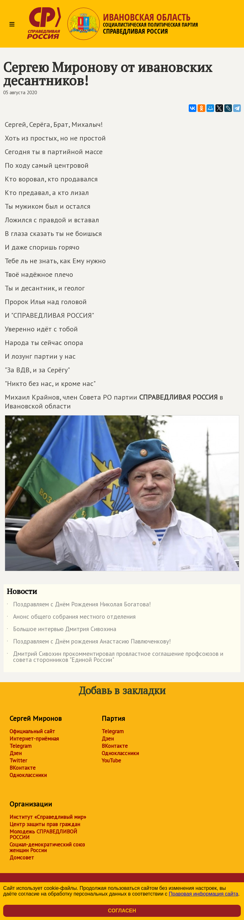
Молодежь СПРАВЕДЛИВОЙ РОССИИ (43, 834)
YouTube (111, 760)
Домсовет (22, 857)
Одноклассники (28, 775)
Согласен (122, 910)
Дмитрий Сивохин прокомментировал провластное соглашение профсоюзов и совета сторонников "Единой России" (115, 657)
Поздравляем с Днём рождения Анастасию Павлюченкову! (89, 642)
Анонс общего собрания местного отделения (71, 618)
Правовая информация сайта (203, 894)
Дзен (16, 753)
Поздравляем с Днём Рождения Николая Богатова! (79, 605)
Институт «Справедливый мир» (48, 817)
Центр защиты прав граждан (45, 824)
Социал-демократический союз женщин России (47, 847)
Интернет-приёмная (34, 738)
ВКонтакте (23, 768)
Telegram (20, 746)
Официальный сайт (32, 731)
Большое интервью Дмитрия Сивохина (61, 630)
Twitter (18, 760)
